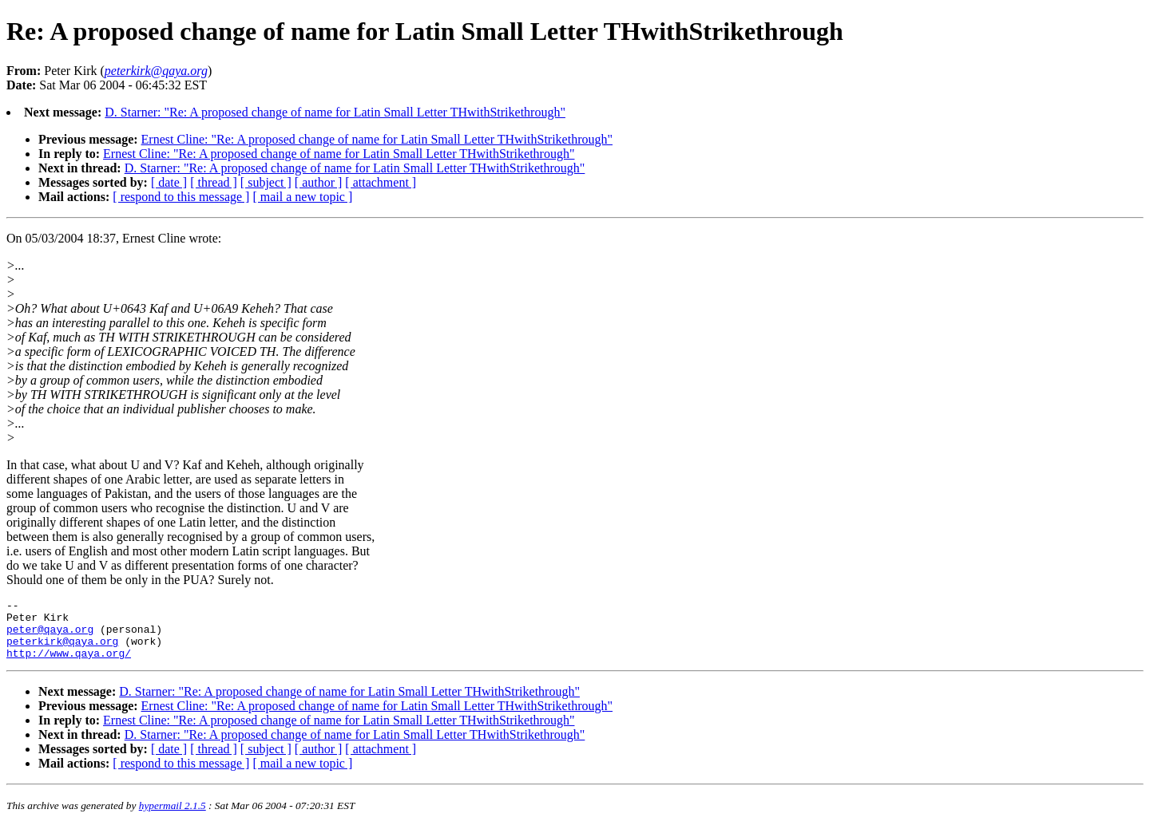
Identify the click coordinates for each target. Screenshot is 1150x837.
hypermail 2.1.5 (172, 817)
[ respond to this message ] (181, 196)
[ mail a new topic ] (302, 196)
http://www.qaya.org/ (68, 664)
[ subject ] (265, 182)
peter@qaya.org (49, 636)
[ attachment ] (380, 182)
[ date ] (169, 182)
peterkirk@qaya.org (62, 650)
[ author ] (319, 182)
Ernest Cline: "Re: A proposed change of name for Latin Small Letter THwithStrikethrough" (377, 139)
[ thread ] (213, 182)
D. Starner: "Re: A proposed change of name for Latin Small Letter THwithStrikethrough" (335, 112)
